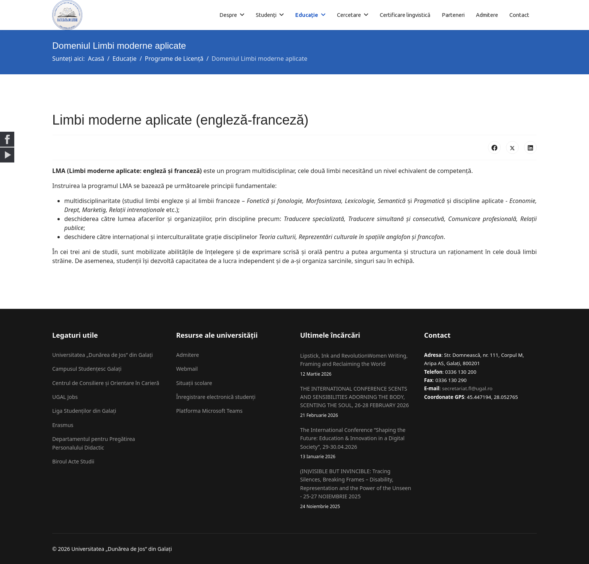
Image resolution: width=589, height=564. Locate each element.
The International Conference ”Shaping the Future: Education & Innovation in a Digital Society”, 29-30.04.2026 (356, 443)
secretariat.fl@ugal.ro (467, 388)
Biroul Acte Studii (73, 461)
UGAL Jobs (65, 396)
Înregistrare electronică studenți (215, 396)
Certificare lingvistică (405, 15)
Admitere (487, 15)
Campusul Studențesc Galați (86, 368)
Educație (306, 15)
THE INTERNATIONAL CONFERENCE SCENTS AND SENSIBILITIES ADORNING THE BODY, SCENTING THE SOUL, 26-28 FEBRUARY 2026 (356, 402)
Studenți (266, 15)
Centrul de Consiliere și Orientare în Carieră (105, 383)
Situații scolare (194, 383)
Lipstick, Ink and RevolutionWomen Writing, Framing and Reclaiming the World (356, 365)
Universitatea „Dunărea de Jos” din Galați (102, 354)
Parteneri (453, 15)
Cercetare (349, 15)
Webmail (187, 368)
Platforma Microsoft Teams (209, 410)
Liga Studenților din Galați (84, 410)
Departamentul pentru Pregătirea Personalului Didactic (93, 443)
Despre (228, 15)
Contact (519, 15)
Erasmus (62, 425)
